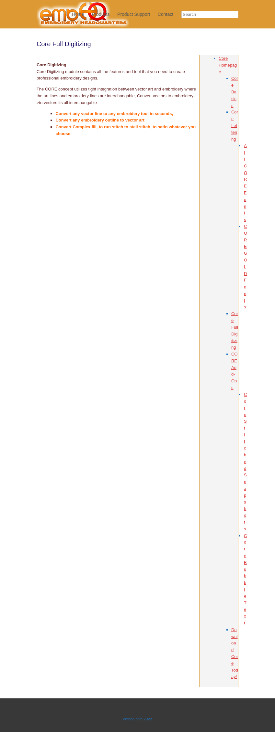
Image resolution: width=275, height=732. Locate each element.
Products (100, 14)
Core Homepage (228, 65)
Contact (165, 14)
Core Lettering (234, 125)
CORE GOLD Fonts (245, 267)
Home (78, 14)
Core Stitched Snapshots (245, 461)
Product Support (133, 14)
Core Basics (234, 92)
